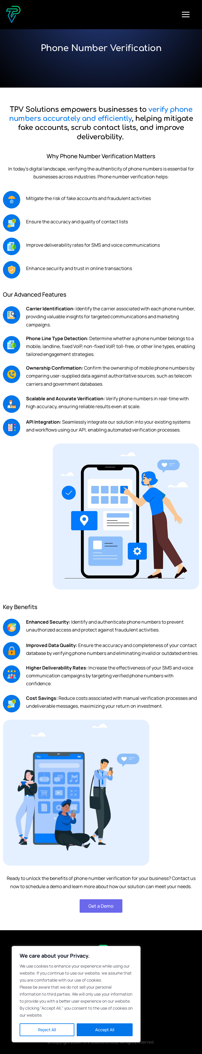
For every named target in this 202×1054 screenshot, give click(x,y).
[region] (76, 994)
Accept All (104, 1029)
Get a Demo (101, 906)
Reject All (47, 1029)
